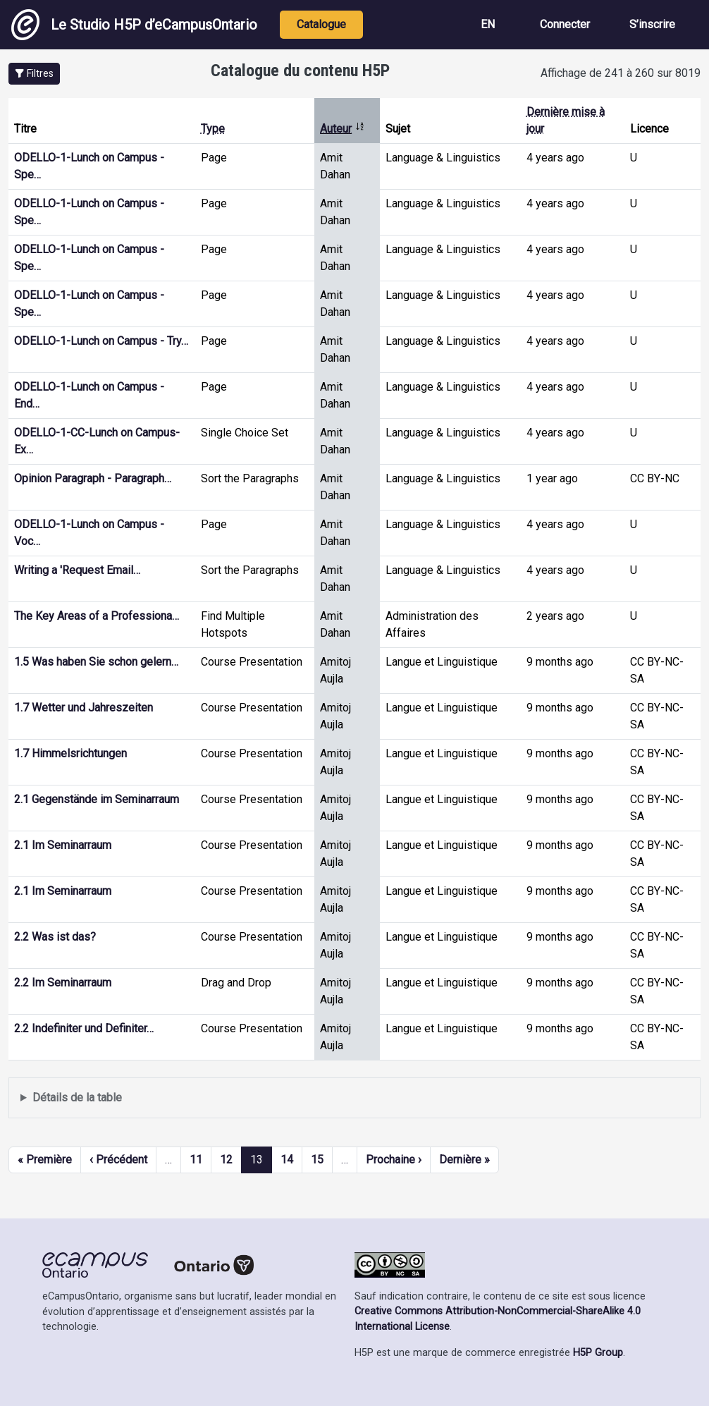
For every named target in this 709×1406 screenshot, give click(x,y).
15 (317, 1159)
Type (213, 128)
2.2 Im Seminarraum (62, 982)
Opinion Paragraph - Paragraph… (92, 478)
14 (286, 1159)
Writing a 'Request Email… (77, 570)
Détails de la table (77, 1097)
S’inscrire (652, 24)
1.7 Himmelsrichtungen (70, 753)
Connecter (565, 24)
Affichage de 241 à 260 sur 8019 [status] (621, 73)
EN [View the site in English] (488, 24)
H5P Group (598, 1353)
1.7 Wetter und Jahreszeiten (83, 707)
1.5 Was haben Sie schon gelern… (96, 661)
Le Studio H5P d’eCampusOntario (134, 24)
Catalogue (321, 24)
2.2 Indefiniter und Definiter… (84, 1028)
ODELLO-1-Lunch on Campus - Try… (101, 341)
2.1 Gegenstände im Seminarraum (96, 799)
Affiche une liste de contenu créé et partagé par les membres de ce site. (354, 1098)
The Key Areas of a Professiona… (96, 616)
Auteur (342, 128)
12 (226, 1159)
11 (196, 1159)
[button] (34, 74)
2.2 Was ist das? (55, 936)
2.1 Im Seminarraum (62, 845)
